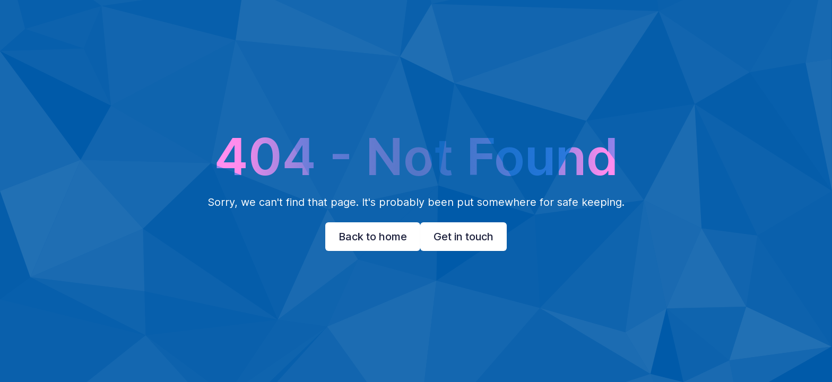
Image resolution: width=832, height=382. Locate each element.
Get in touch (463, 236)
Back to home (373, 236)
